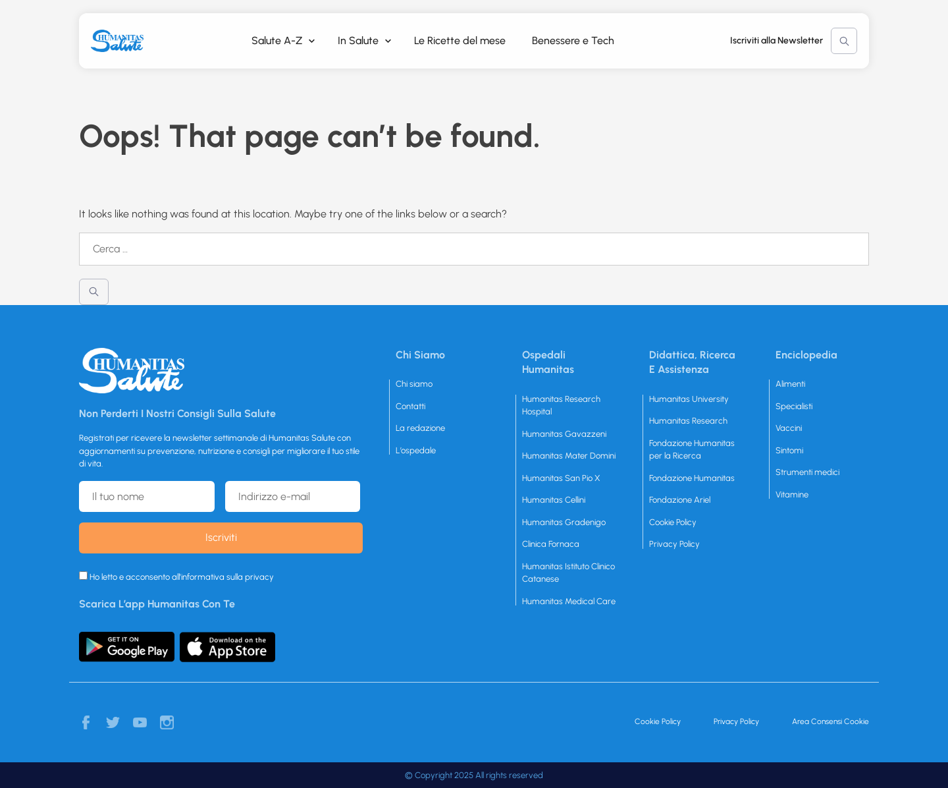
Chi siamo (414, 384)
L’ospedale (416, 450)
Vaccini (789, 428)
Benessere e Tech (573, 40)
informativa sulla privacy (227, 577)
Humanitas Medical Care (569, 601)
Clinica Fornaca (550, 544)
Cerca (844, 41)
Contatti (410, 406)
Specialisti (794, 406)
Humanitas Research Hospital (561, 405)
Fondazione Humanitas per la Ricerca (692, 449)
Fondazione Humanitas (692, 478)
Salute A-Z (276, 40)
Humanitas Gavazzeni (564, 434)
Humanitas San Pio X (561, 478)
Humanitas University (689, 399)
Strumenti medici (807, 472)
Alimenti (790, 384)
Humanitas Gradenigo (564, 522)
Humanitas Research (688, 421)
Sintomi (789, 450)
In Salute (358, 40)
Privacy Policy (674, 544)
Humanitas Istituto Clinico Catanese (568, 572)
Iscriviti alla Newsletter (776, 40)
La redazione (420, 428)
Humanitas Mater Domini (569, 456)
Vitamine (792, 494)
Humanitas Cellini (553, 500)
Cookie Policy (673, 522)
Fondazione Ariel (679, 500)
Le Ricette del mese (460, 40)
